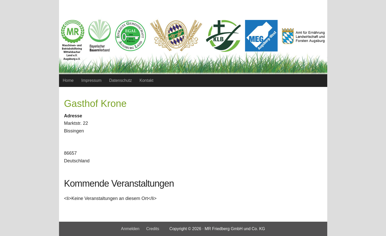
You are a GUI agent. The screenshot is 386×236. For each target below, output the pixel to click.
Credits (152, 229)
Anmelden (130, 229)
